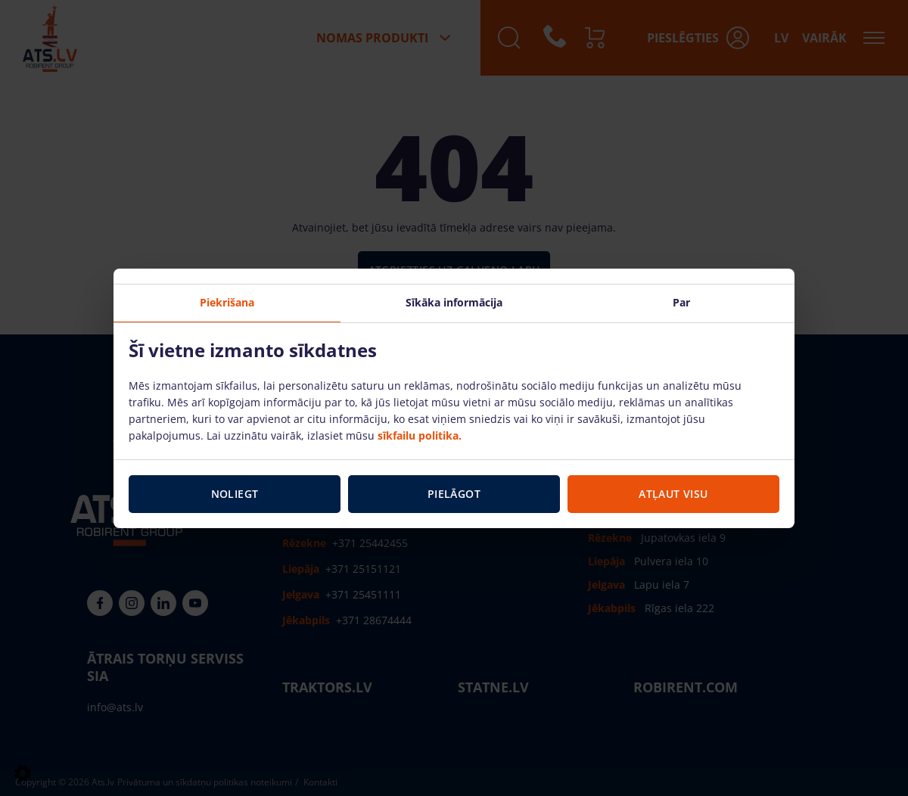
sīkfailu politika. (420, 435)
